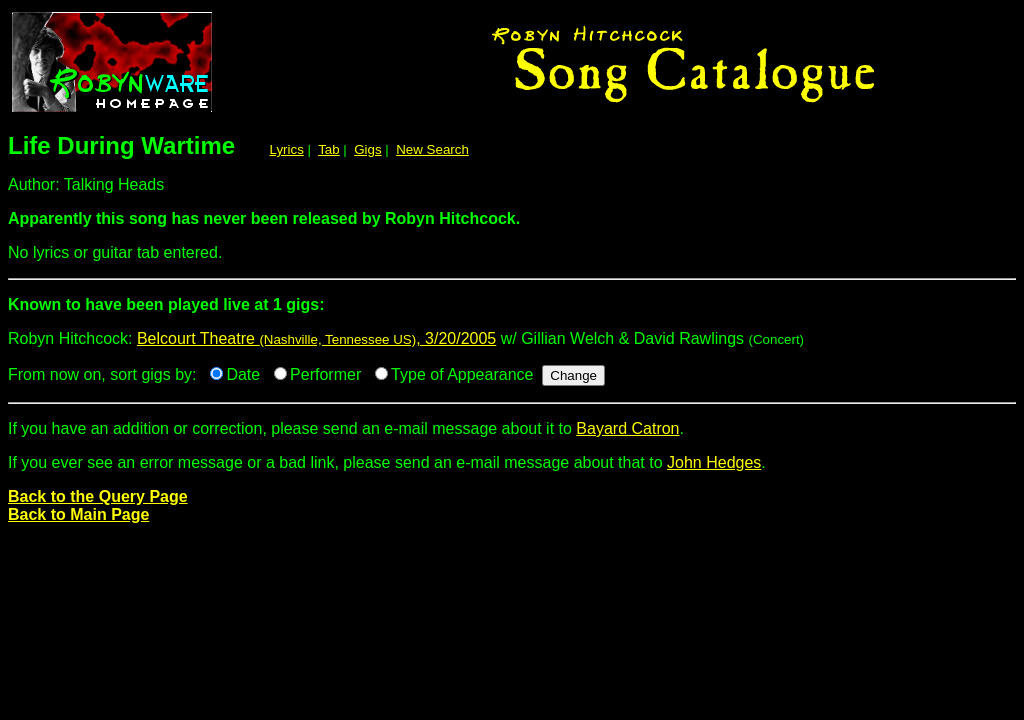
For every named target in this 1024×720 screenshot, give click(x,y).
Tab (329, 149)
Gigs (367, 149)
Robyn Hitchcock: (512, 312)
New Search (432, 149)
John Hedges (714, 462)
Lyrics (287, 149)
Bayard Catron (627, 428)
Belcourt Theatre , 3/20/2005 (316, 338)
